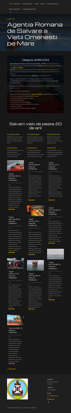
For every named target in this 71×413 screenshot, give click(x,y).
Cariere (42, 4)
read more (11, 209)
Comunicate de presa (52, 4)
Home (10, 4)
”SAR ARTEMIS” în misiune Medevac (14, 177)
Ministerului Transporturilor (48, 69)
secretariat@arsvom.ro (53, 396)
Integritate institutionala (29, 9)
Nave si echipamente (14, 9)
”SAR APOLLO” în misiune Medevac (13, 275)
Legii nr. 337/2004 (36, 94)
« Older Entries (11, 369)
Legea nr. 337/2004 (17, 67)
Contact (37, 4)
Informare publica (27, 4)
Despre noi (17, 4)
